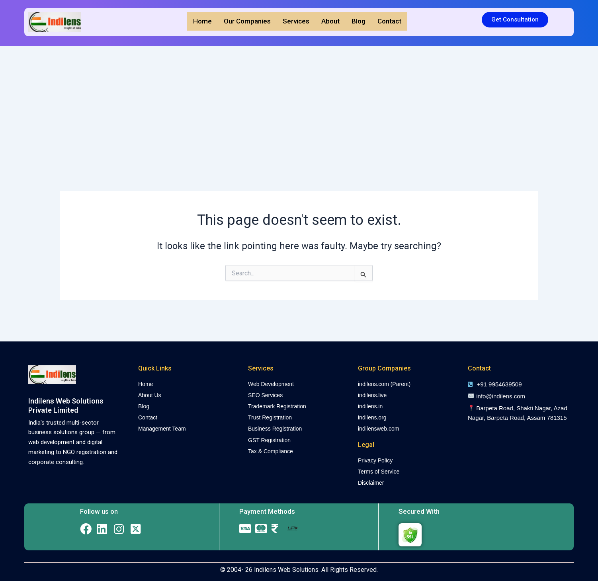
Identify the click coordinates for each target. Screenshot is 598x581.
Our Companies (247, 21)
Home (202, 21)
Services (296, 21)
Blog (358, 21)
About (330, 21)
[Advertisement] (299, 106)
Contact (389, 21)
